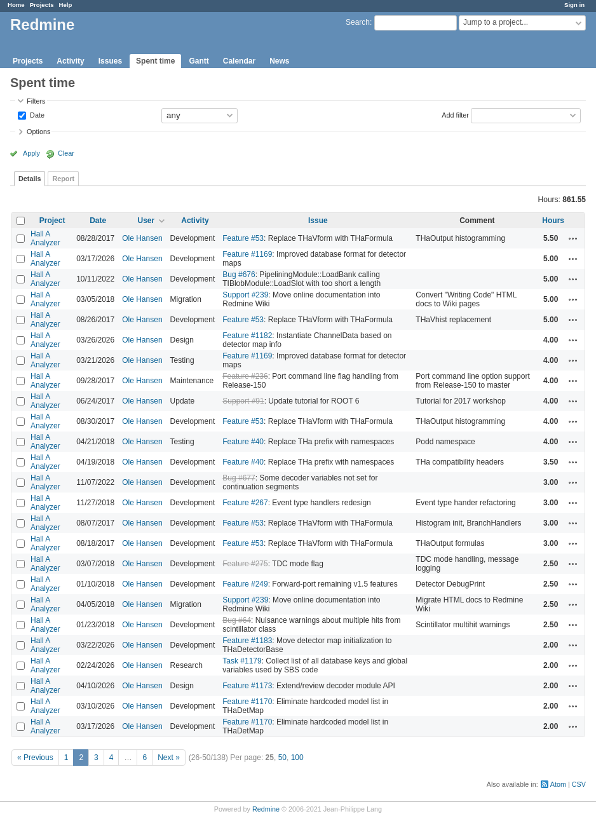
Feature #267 (245, 502)
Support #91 (243, 401)
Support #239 (245, 294)
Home (16, 4)
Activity (70, 61)
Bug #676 (238, 274)
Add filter (455, 114)
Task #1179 (241, 660)
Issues (110, 61)
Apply (31, 153)
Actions (573, 238)
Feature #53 (243, 238)
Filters (36, 101)
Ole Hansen (142, 238)
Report (63, 178)
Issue (318, 220)
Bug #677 (238, 477)
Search (358, 22)
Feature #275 (245, 563)
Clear (66, 153)
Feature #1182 (247, 335)
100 (297, 757)
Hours (553, 220)
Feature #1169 (247, 254)
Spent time (155, 61)
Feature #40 (243, 441)
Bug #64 (236, 620)
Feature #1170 (247, 701)
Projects (42, 4)
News (279, 61)
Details (29, 178)
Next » (169, 757)
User (146, 220)
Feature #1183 (247, 640)
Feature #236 (245, 376)
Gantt (198, 61)
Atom (558, 784)
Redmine (266, 809)
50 (282, 757)
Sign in (574, 4)
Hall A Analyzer (45, 238)
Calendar (239, 61)
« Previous (35, 757)
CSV (579, 784)
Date (36, 114)
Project (52, 220)
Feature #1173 (247, 685)
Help (65, 4)
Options (38, 131)
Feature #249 (245, 584)
